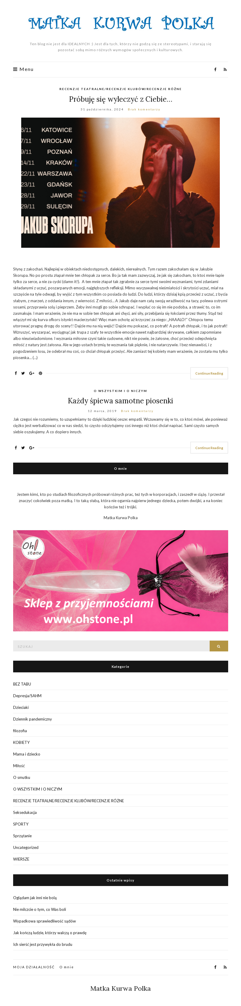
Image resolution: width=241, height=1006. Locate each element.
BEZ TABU (22, 684)
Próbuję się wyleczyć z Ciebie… (120, 99)
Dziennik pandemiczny (32, 719)
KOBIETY (21, 742)
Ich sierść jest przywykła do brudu (42, 944)
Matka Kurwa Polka (120, 988)
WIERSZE (21, 859)
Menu (23, 69)
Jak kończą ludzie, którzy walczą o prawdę (50, 932)
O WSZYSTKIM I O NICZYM (120, 391)
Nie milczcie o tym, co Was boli (39, 909)
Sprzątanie (22, 835)
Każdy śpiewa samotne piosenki (120, 400)
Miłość (19, 765)
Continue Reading (209, 373)
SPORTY (20, 824)
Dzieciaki (21, 707)
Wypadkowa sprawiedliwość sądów (44, 921)
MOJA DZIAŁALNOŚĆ (34, 967)
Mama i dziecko (26, 754)
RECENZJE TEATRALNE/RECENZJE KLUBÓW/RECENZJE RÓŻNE (120, 89)
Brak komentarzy (144, 109)
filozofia (20, 730)
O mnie (66, 967)
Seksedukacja (25, 812)
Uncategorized (26, 847)
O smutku (21, 777)
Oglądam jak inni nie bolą (35, 897)
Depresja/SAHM (27, 695)
